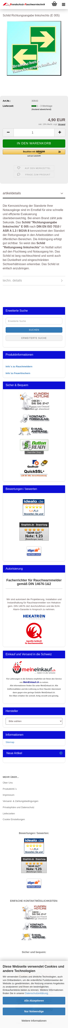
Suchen (34, 330)
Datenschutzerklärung (36, 993)
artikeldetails (12, 193)
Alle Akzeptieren (34, 1000)
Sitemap (10, 742)
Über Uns (8, 782)
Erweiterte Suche (34, 338)
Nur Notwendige (34, 1011)
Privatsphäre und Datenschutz (18, 807)
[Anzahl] (34, 132)
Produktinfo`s (10, 789)
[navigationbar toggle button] (63, 4)
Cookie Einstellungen (14, 819)
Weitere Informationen (34, 1020)
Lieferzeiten (9, 813)
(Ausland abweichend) (41, 109)
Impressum (8, 795)
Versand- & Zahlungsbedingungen (20, 801)
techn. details (12, 280)
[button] (8, 132)
